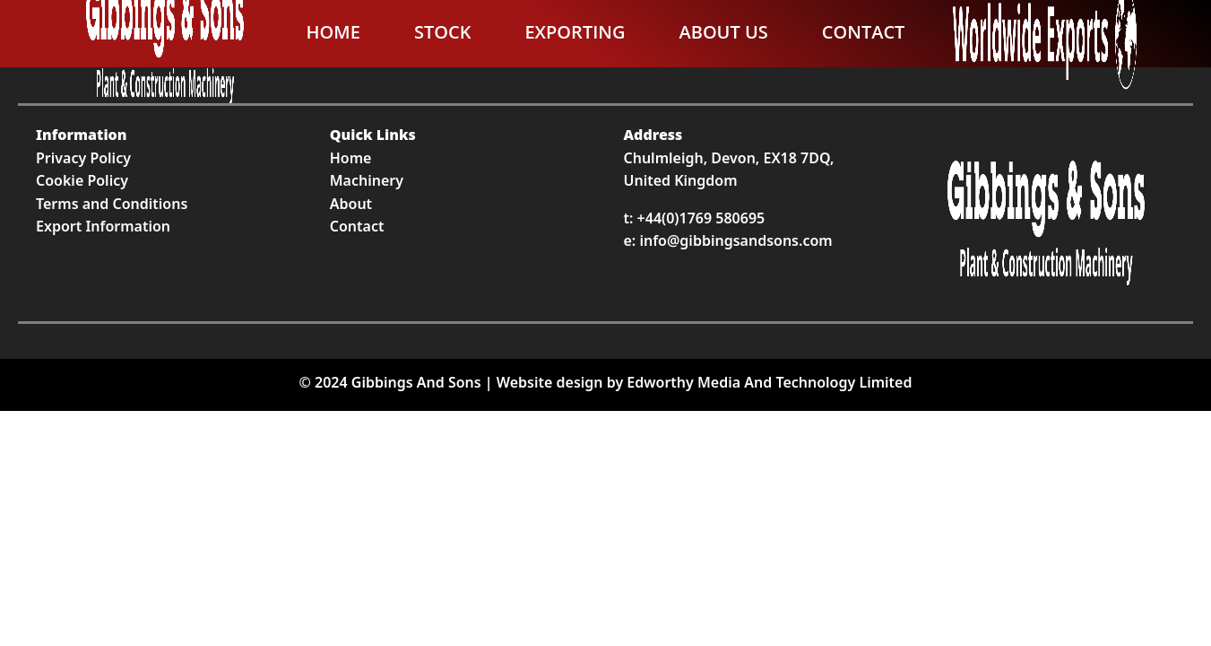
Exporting (574, 32)
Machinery (366, 180)
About (351, 204)
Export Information (103, 226)
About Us (723, 32)
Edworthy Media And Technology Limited (769, 382)
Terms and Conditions (111, 204)
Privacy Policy (83, 158)
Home (333, 32)
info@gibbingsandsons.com (735, 240)
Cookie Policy (82, 180)
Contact (863, 32)
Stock (442, 32)
